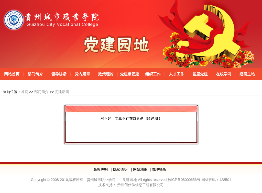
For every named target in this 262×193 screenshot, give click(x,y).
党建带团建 (129, 74)
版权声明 (101, 169)
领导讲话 (59, 74)
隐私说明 (120, 169)
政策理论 (106, 74)
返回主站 (247, 74)
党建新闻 (62, 92)
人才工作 (176, 74)
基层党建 (200, 74)
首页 (24, 92)
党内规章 (82, 74)
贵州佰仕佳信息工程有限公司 (140, 185)
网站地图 (140, 169)
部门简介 (35, 74)
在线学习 (223, 74)
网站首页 (11, 74)
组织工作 (153, 74)
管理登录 (159, 169)
